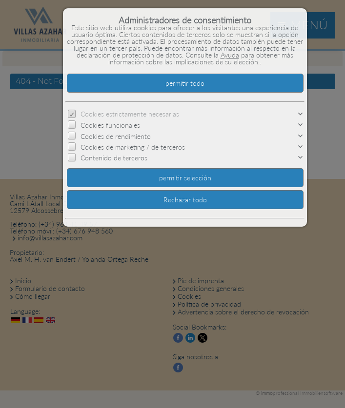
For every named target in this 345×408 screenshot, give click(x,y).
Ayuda (230, 55)
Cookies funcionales (110, 125)
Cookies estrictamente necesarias (130, 114)
